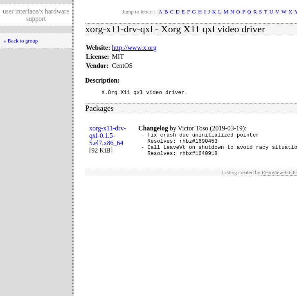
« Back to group (21, 41)
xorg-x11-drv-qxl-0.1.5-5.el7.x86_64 (107, 137)
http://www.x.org (134, 47)
